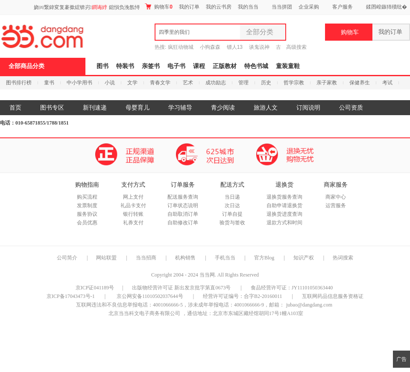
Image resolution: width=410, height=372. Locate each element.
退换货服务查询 (284, 197)
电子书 (176, 66)
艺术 (188, 83)
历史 (266, 83)
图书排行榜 (19, 83)
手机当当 (225, 258)
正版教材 (225, 66)
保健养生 (359, 83)
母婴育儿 (137, 107)
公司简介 (67, 258)
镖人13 (235, 47)
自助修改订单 (182, 223)
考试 (387, 83)
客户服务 (342, 7)
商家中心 (335, 197)
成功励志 (215, 83)
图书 (102, 66)
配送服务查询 (182, 197)
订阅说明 (308, 107)
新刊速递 (95, 107)
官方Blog (264, 258)
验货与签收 (232, 223)
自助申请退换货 (284, 205)
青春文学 (160, 83)
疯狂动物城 (180, 47)
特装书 (125, 66)
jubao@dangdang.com (309, 305)
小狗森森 (210, 47)
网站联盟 (106, 258)
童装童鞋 (288, 66)
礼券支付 (133, 223)
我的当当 (248, 7)
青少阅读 (223, 107)
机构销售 (185, 258)
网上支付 (133, 197)
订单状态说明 (182, 205)
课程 (199, 66)
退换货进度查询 (284, 214)
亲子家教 (326, 83)
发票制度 (87, 205)
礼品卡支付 (133, 205)
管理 (243, 83)
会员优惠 (87, 223)
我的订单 (189, 7)
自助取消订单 (182, 214)
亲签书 (151, 66)
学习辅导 (180, 107)
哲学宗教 (294, 83)
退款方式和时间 (284, 223)
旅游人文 (266, 107)
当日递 (232, 197)
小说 (110, 83)
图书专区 (52, 107)
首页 (15, 107)
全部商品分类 (26, 66)
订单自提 (232, 214)
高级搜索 (296, 47)
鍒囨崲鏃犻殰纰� (386, 7)
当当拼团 (282, 7)
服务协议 (87, 214)
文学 (132, 83)
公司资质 (351, 107)
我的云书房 (218, 7)
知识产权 (304, 258)
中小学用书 (79, 83)
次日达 (232, 205)
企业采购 (309, 7)
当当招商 (146, 258)
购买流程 (87, 197)
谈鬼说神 (259, 47)
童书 (49, 83)
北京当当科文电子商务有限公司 (144, 313)
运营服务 (335, 205)
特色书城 (256, 66)
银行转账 (133, 214)
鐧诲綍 (99, 7)
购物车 (159, 6)
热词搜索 (343, 258)
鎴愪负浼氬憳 (124, 7)
